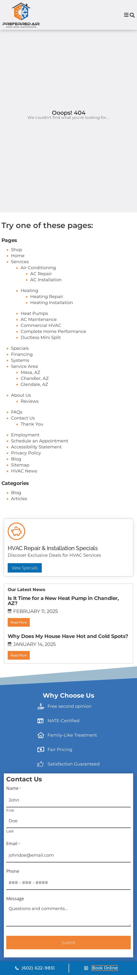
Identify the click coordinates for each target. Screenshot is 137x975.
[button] (132, 15)
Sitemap (20, 483)
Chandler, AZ (35, 397)
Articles (19, 517)
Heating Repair (46, 315)
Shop (16, 268)
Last (10, 850)
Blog (16, 477)
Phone (12, 890)
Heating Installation (51, 321)
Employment (25, 453)
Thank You (32, 443)
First (10, 829)
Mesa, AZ (30, 391)
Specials (20, 367)
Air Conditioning (38, 286)
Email (13, 863)
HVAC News (24, 489)
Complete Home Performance (53, 350)
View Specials (25, 586)
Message (15, 917)
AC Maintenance (39, 338)
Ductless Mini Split (41, 356)
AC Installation (46, 298)
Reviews (30, 420)
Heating (29, 309)
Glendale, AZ (34, 403)
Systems (20, 379)
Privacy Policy (26, 471)
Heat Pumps (34, 332)
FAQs (16, 430)
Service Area (24, 385)
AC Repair (41, 292)
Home (17, 274)
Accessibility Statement (36, 465)
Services (20, 280)
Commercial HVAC (41, 344)
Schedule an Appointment (39, 459)
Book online (104, 968)
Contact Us (23, 437)
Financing (22, 373)
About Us (21, 414)
